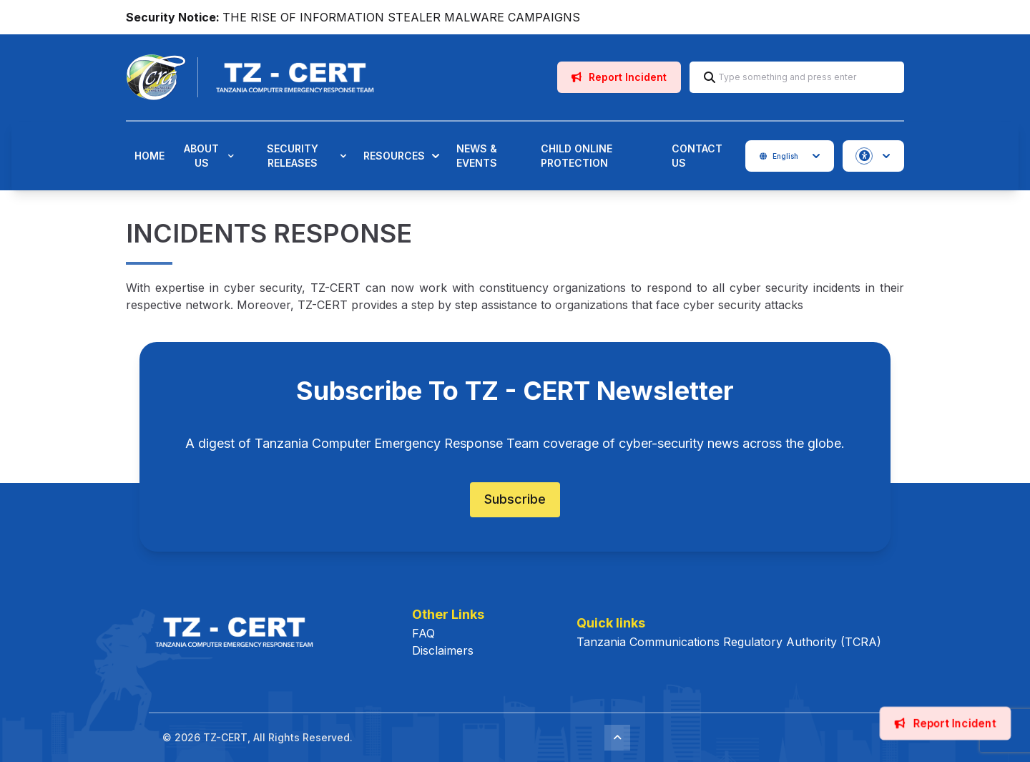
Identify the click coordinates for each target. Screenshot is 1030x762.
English (790, 156)
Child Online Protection (576, 155)
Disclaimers (443, 650)
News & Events (476, 155)
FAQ (423, 633)
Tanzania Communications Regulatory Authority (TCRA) (729, 642)
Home (149, 156)
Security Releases (307, 155)
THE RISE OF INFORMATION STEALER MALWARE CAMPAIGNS (401, 17)
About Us (209, 155)
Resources (401, 156)
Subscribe (515, 499)
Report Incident (619, 77)
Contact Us (697, 155)
